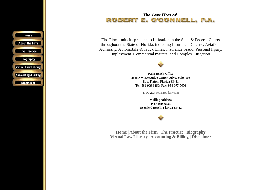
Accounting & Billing (169, 137)
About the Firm (144, 132)
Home (121, 132)
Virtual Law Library (129, 137)
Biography (196, 132)
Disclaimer (201, 137)
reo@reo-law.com (167, 92)
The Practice (172, 132)
